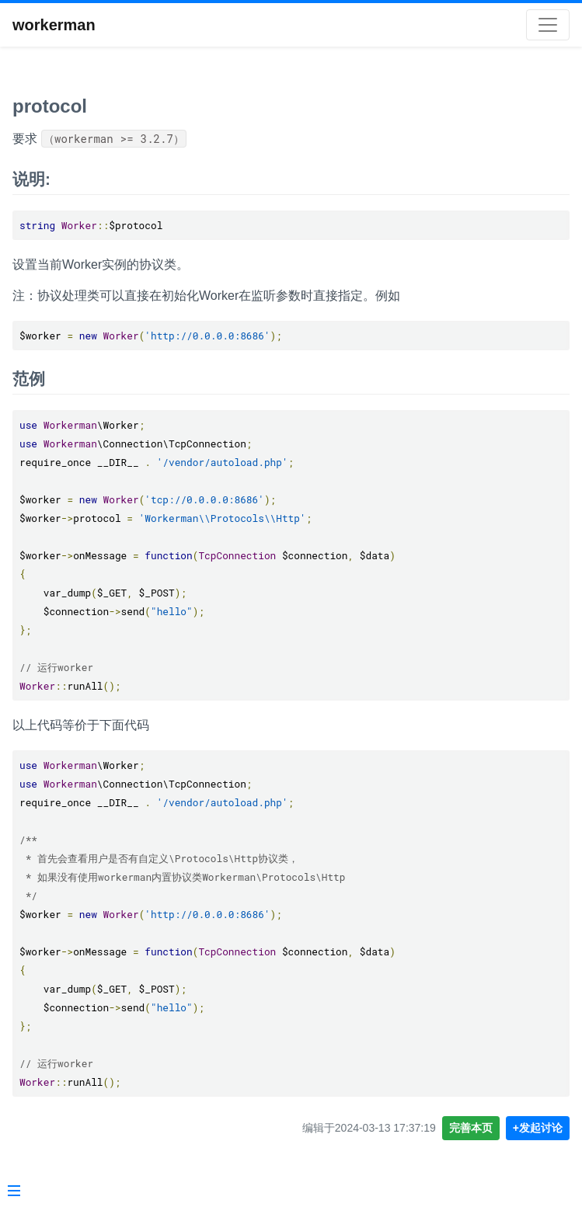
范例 (28, 379)
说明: (31, 179)
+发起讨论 (538, 1128)
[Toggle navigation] (548, 24)
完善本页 (471, 1128)
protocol (49, 106)
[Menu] (14, 1192)
